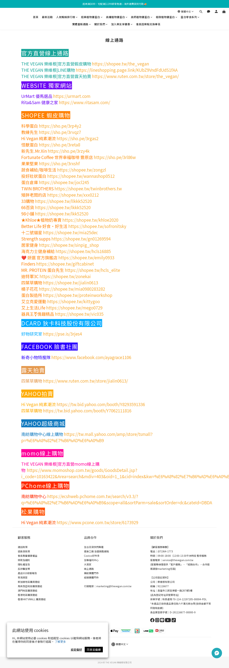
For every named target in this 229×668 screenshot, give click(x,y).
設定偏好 (76, 649)
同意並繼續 (94, 649)
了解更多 (60, 641)
